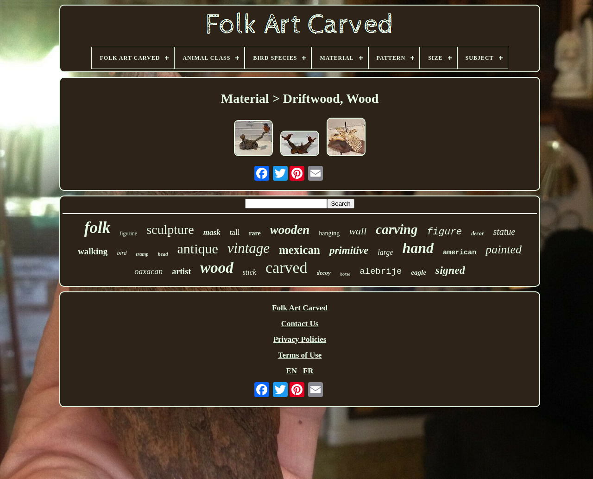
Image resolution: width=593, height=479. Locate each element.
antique (197, 248)
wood (216, 267)
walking (92, 251)
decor (477, 233)
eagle (418, 272)
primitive (348, 250)
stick (249, 272)
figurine (128, 233)
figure (444, 232)
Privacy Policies (300, 339)
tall (235, 232)
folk (97, 228)
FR (308, 370)
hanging (329, 233)
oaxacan (148, 271)
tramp (142, 254)
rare (254, 233)
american (459, 253)
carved (286, 267)
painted (504, 249)
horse (345, 274)
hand (418, 248)
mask (212, 232)
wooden (290, 230)
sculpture (170, 229)
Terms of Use (300, 355)
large (385, 252)
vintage (248, 248)
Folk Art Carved (300, 307)
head (163, 254)
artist (181, 271)
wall (357, 231)
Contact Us (300, 323)
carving (396, 229)
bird (121, 252)
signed (450, 270)
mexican (299, 250)
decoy (324, 272)
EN (291, 370)
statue (504, 232)
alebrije (381, 271)
